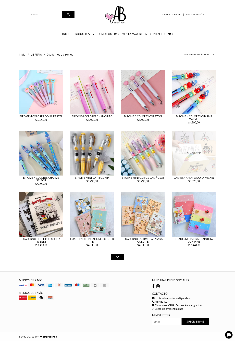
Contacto (157, 34)
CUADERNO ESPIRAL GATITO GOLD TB (92, 240)
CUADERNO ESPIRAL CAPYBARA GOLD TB (143, 240)
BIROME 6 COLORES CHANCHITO (92, 116)
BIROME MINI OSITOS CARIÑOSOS (143, 177)
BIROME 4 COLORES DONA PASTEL (41, 116)
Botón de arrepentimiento (167, 308)
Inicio (66, 34)
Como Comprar (108, 34)
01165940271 (161, 301)
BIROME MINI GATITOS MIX (92, 177)
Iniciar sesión (195, 14)
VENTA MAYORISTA (134, 34)
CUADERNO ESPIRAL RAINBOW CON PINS (194, 240)
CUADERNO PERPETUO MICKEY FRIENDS (41, 240)
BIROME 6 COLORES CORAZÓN (143, 116)
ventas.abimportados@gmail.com (172, 298)
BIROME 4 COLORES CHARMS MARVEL (194, 118)
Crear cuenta (171, 14)
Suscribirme (195, 321)
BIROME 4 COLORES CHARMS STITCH (41, 179)
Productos (84, 34)
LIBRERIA (36, 54)
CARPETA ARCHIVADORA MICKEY (194, 177)
